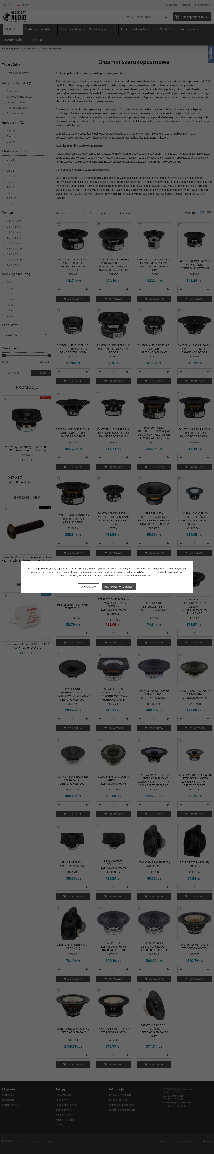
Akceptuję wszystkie (118, 587)
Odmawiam (88, 587)
